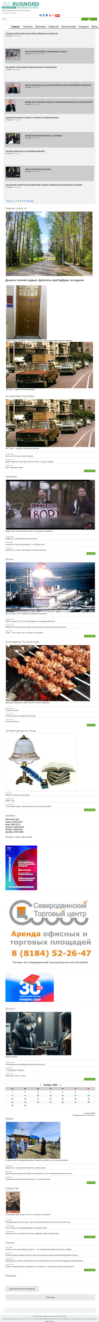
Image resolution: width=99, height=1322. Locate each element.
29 (12, 1105)
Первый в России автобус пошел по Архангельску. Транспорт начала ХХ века (35, 627)
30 (25, 1105)
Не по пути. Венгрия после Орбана (19, 456)
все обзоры (90, 553)
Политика (28, 26)
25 (51, 1102)
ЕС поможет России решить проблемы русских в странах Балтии (31, 67)
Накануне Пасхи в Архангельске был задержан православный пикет (32, 1233)
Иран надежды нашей (14, 467)
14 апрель (8, 454)
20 (75, 1099)
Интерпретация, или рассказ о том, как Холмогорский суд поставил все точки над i (37, 1222)
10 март (7, 548)
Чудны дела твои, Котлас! (15, 1076)
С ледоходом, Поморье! (14, 1070)
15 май (7, 1166)
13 (75, 1095)
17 (38, 1099)
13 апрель (8, 619)
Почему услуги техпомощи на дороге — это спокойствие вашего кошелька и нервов (38, 1249)
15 (12, 1099)
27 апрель (8, 1225)
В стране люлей (11, 710)
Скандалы (84, 26)
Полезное (50, 1297)
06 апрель (8, 459)
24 (38, 1102)
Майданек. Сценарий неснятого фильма (21, 539)
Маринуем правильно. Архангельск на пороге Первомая (27, 703)
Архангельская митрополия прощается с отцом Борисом (27, 1179)
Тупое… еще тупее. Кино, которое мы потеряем (24, 633)
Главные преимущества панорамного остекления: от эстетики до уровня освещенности (39, 1266)
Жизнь (94, 26)
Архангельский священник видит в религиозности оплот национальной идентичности (38, 1173)
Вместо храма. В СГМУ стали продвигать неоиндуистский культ (30, 621)
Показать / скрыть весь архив (18, 837)
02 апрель (8, 804)
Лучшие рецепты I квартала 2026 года (20, 716)
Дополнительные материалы (22, 1289)
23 (25, 1102)
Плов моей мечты (12, 721)
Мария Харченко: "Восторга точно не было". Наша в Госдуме (29, 462)
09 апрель (8, 1062)
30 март (7, 630)
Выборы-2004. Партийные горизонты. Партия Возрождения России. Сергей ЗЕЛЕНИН (59, 102)
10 (38, 1095)
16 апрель (8, 708)
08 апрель (8, 625)
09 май (7, 793)
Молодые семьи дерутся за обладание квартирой (25, 151)
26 (63, 1102)
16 (25, 1099)
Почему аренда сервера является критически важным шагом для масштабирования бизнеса (41, 1255)
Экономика (40, 26)
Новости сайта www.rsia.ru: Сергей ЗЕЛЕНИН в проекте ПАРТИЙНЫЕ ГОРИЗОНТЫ (58, 85)
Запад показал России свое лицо (38, 169)
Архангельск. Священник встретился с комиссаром (25, 1168)
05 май (7, 1177)
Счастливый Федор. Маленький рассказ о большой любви (28, 806)
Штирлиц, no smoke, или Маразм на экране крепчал (25, 550)
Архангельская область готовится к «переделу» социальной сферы (32, 117)
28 (89, 1102)
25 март (7, 465)
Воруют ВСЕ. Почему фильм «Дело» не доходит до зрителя (28, 531)
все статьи (91, 725)
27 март (7, 719)
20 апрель (8, 1231)
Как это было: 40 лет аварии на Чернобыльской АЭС (26, 614)
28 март (7, 1068)
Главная (15, 26)
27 (75, 1102)
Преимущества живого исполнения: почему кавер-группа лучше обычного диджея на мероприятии (44, 1261)
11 (51, 1095)
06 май (7, 1171)
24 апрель (8, 798)
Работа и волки (11, 1057)
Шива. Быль (10, 801)
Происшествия (68, 26)
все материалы (89, 470)
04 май (7, 1253)
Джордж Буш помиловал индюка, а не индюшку (43, 135)
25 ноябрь (9, 36)
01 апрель (8, 714)
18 (51, 1099)
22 (12, 1102)
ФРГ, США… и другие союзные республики (22, 448)
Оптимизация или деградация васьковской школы (25, 1064)
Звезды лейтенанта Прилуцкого (17, 795)
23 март (7, 542)
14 (89, 1095)
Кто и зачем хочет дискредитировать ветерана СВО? (26, 1228)
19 (63, 1099)
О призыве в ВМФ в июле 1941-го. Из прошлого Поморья (27, 1214)
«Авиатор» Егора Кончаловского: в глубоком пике (24, 544)
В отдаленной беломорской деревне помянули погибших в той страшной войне (36, 1160)
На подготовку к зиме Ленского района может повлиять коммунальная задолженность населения (44, 185)
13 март (7, 1073)
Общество (53, 26)
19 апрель (8, 536)
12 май (7, 1220)
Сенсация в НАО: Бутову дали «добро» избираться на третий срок (32, 33)
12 (63, 1095)
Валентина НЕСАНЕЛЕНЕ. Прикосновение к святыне (46, 51)
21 (89, 1099)
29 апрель (8, 1258)
